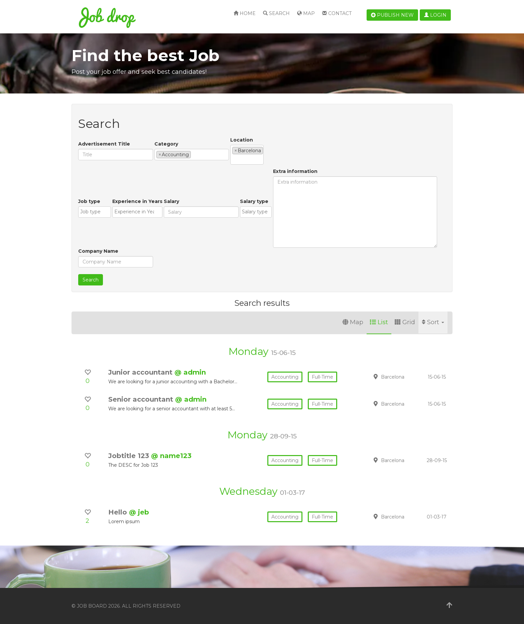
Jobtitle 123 (129, 456)
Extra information (295, 171)
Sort (433, 322)
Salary (171, 201)
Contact (337, 13)
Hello (118, 512)
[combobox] (191, 154)
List (379, 322)
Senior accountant (141, 399)
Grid (405, 322)
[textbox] (194, 154)
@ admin (190, 372)
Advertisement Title (104, 144)
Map (306, 13)
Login (435, 15)
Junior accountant (141, 372)
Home (245, 13)
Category (166, 144)
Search (276, 13)
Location (241, 140)
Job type (89, 201)
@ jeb (139, 512)
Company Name (98, 251)
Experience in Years (137, 201)
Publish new (392, 15)
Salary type (254, 201)
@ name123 (171, 456)
